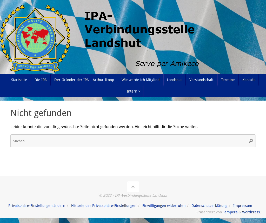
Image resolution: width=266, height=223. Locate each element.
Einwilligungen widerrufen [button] (163, 205)
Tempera (230, 211)
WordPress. (251, 211)
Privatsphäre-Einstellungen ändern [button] (36, 205)
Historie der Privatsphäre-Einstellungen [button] (103, 205)
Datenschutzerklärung (209, 205)
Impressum (242, 205)
